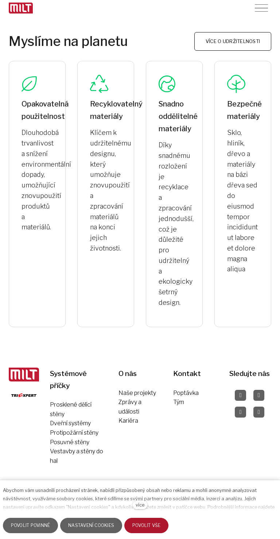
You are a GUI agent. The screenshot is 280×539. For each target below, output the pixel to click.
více (140, 505)
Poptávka (186, 392)
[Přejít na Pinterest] (240, 412)
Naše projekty (137, 392)
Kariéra (128, 420)
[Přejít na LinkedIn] (258, 412)
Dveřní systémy (70, 423)
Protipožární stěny (74, 432)
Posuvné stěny (69, 442)
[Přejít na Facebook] (240, 395)
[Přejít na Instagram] (258, 395)
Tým (178, 402)
